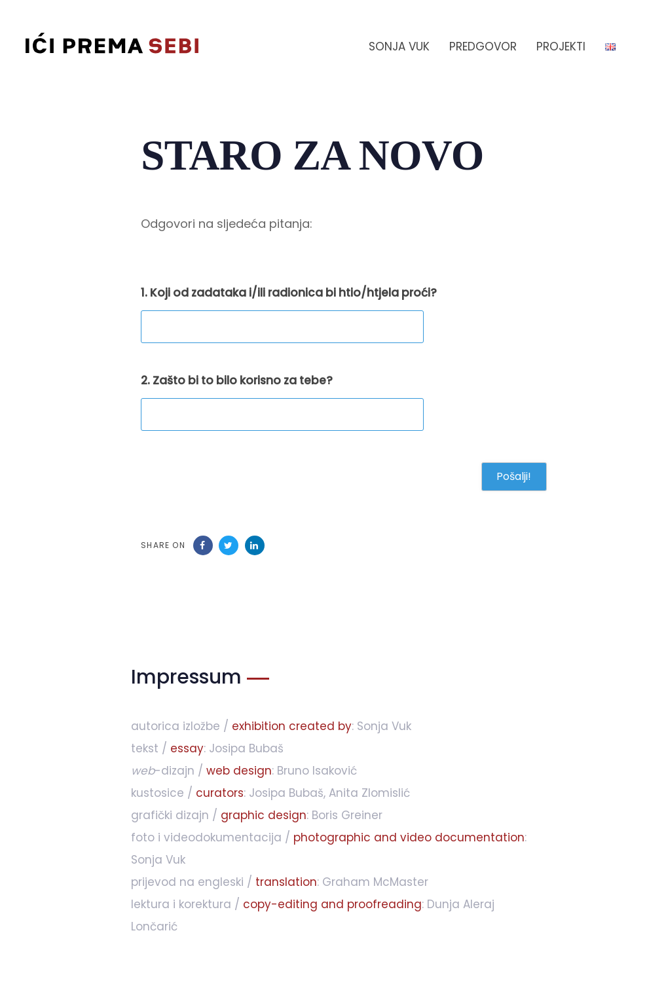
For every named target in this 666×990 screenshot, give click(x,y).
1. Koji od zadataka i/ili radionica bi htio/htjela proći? (289, 293)
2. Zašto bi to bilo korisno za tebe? (237, 380)
